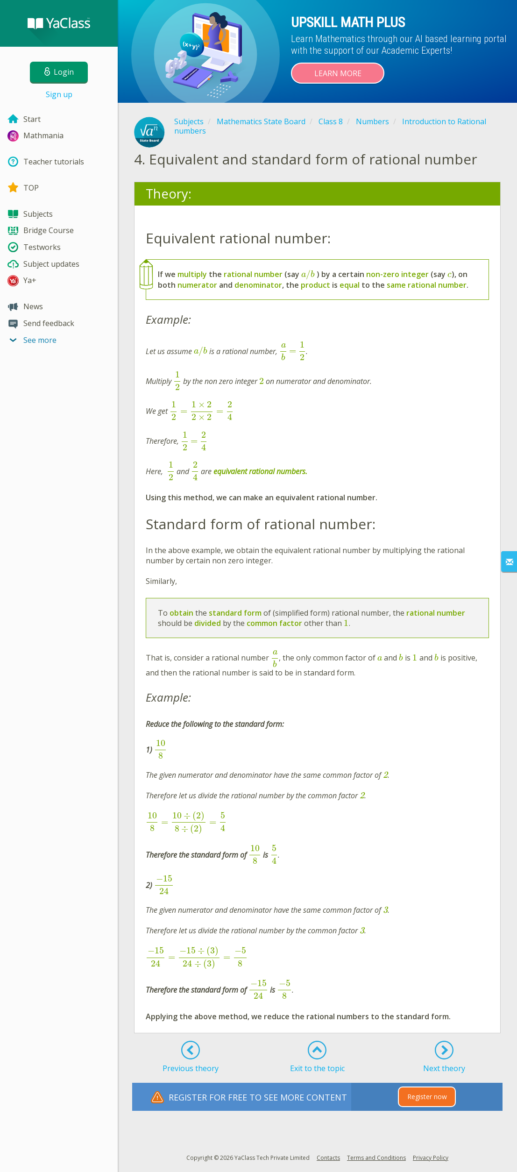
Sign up (59, 94)
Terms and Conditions (376, 1158)
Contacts (328, 1158)
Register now (427, 1096)
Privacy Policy (430, 1158)
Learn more (337, 73)
